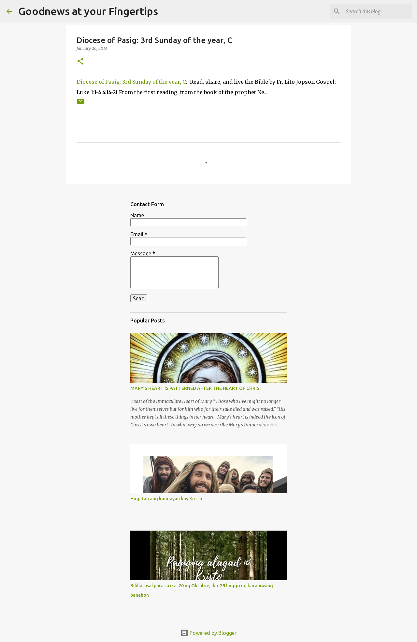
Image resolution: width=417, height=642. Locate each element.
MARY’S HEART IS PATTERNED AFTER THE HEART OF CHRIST (196, 388)
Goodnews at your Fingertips (88, 11)
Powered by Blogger (208, 633)
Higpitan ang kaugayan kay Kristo (166, 498)
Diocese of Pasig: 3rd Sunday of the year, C (131, 81)
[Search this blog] (377, 11)
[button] (80, 61)
